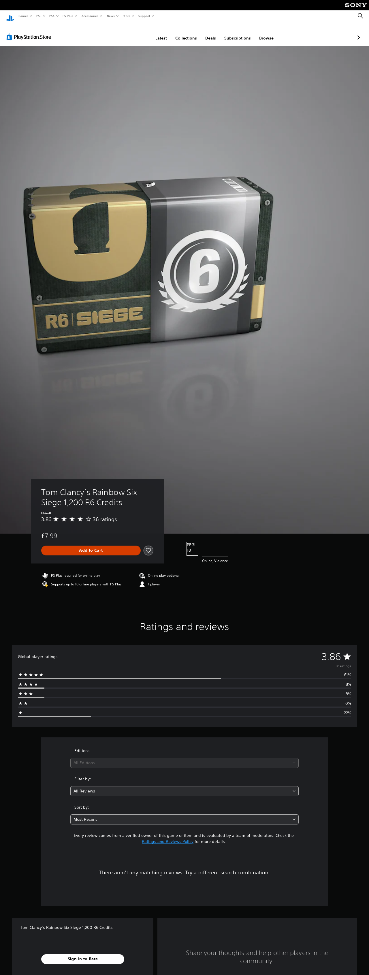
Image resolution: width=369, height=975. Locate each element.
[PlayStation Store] (30, 31)
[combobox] (184, 757)
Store (126, 16)
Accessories (89, 16)
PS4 (52, 16)
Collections (155, 32)
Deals (180, 32)
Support (144, 16)
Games (23, 16)
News (111, 16)
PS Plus (68, 16)
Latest (130, 32)
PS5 (39, 16)
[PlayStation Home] (10, 16)
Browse (236, 32)
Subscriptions (207, 32)
